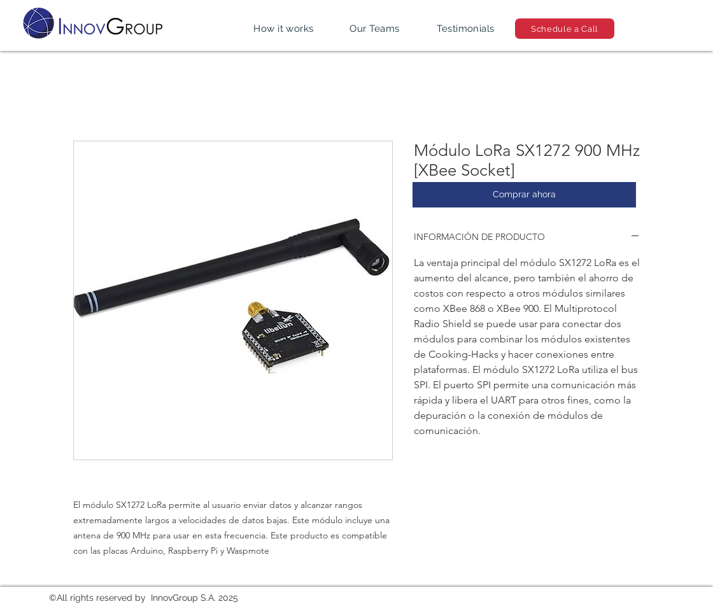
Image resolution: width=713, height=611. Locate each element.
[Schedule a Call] (564, 28)
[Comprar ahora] (524, 194)
